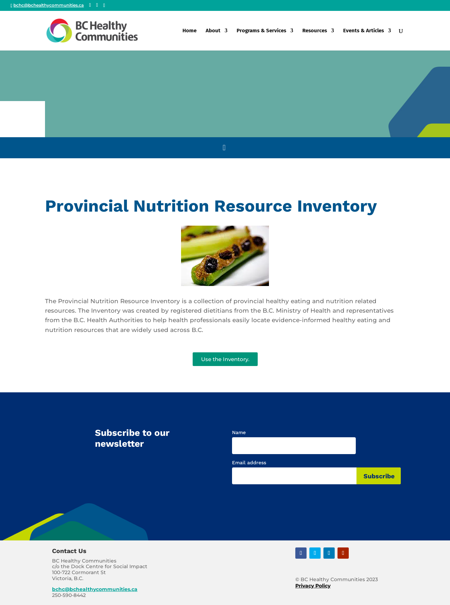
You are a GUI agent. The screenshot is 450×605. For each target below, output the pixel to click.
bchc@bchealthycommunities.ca (94, 589)
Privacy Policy (312, 586)
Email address (249, 462)
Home (189, 31)
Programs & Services (261, 31)
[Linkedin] (104, 5)
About (213, 31)
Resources (314, 31)
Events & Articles (363, 31)
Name (239, 432)
